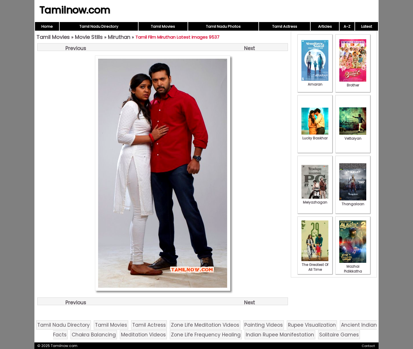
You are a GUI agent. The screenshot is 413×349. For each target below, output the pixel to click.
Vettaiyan (352, 136)
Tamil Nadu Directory (98, 26)
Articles (325, 26)
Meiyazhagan (314, 200)
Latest (366, 26)
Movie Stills (89, 37)
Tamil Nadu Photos (223, 26)
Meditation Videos (143, 334)
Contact (368, 346)
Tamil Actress (284, 26)
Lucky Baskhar (314, 136)
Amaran (314, 82)
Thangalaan (352, 201)
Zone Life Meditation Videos (205, 325)
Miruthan (119, 37)
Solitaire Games (339, 334)
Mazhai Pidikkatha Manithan (352, 269)
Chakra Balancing (94, 334)
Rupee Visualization (312, 325)
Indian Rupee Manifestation (280, 334)
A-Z (347, 26)
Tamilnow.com (74, 10)
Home (47, 26)
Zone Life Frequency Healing (206, 334)
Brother (352, 83)
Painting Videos (263, 325)
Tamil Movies (163, 26)
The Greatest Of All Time (314, 264)
